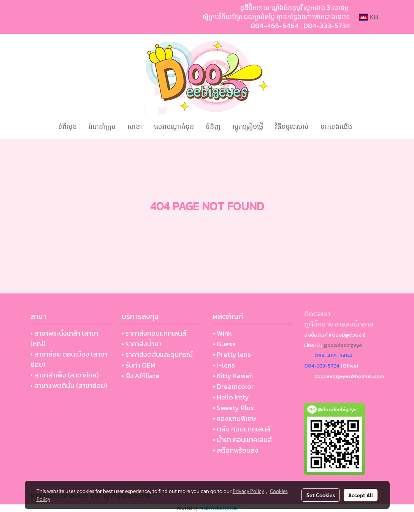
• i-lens (224, 365)
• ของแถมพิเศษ (234, 418)
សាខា (134, 126)
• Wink (222, 333)
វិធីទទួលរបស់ (292, 126)
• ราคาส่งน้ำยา (142, 344)
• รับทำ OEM (138, 365)
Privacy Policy (248, 490)
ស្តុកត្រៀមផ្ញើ (247, 126)
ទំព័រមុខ (67, 126)
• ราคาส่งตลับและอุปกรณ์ (157, 354)
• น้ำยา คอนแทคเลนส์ (242, 439)
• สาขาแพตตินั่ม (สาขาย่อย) (68, 385)
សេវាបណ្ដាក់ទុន (174, 126)
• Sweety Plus (233, 408)
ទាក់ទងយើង (336, 126)
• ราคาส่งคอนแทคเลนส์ (154, 333)
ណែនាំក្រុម (102, 126)
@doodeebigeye (342, 345)
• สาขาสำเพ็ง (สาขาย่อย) (64, 375)
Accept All (360, 494)
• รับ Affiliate (140, 376)
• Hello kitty (231, 397)
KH (368, 17)
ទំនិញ (213, 126)
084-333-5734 (326, 26)
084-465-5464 (275, 26)
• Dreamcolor (233, 386)
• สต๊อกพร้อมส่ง (236, 450)
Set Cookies (320, 494)
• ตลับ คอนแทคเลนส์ (241, 429)
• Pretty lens (232, 354)
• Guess (224, 344)
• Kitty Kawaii (233, 376)
